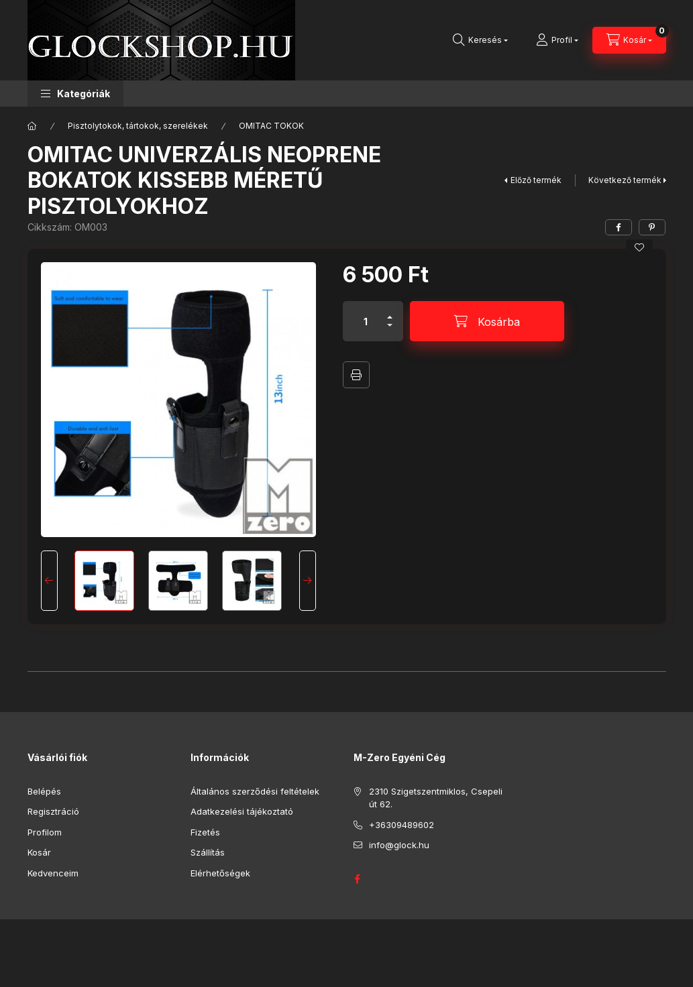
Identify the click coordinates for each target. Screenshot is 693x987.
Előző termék (536, 180)
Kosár (39, 852)
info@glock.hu (399, 844)
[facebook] (618, 227)
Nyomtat (356, 374)
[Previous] (49, 580)
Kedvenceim (53, 873)
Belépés (44, 791)
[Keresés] (480, 40)
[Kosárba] (487, 321)
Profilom (45, 832)
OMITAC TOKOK (271, 126)
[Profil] (557, 40)
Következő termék (624, 180)
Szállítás (208, 852)
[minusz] (389, 331)
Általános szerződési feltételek (255, 791)
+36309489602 (401, 824)
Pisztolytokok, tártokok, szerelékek (138, 126)
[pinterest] (652, 227)
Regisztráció (53, 811)
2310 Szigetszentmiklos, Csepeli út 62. (435, 798)
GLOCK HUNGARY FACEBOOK (357, 879)
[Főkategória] (32, 126)
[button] (75, 93)
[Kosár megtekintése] (629, 40)
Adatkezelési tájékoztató (242, 811)
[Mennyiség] (365, 321)
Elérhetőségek (220, 873)
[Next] (307, 580)
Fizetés (205, 832)
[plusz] (389, 311)
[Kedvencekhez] (639, 247)
